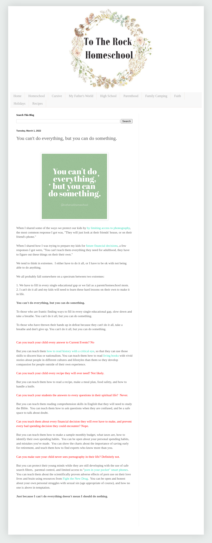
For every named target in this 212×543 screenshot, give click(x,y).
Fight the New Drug (75, 478)
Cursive (57, 96)
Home (17, 96)
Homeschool (36, 96)
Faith (177, 96)
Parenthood (131, 96)
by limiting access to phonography (108, 228)
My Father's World (81, 96)
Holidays (19, 103)
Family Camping (156, 96)
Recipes (37, 103)
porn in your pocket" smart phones (106, 469)
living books (111, 355)
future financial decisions (102, 245)
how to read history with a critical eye (70, 351)
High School (108, 96)
